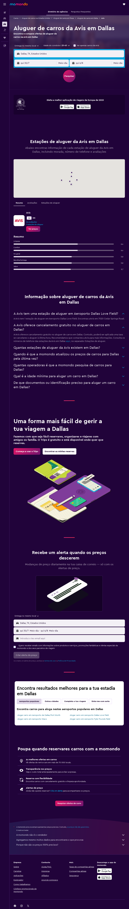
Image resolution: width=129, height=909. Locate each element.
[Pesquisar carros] (4, 24)
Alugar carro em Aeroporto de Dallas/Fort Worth (38, 715)
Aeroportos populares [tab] (29, 701)
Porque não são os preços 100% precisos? (70, 844)
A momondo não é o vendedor (70, 835)
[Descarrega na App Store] (83, 107)
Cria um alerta (56, 791)
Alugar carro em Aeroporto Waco (32, 719)
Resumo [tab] (19, 203)
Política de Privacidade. (67, 661)
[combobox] (27, 45)
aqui (68, 341)
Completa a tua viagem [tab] (75, 701)
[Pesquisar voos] (4, 12)
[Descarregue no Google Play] (104, 870)
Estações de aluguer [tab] (50, 203)
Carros (16, 18)
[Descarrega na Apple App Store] (104, 877)
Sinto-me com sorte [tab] (101, 701)
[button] (5, 4)
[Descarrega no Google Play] (67, 107)
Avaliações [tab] (32, 203)
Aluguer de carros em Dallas (87, 18)
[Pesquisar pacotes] (4, 30)
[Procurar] (4, 18)
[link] (33, 229)
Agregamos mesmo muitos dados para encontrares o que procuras (70, 840)
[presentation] (83, 107)
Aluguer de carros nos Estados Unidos (36, 18)
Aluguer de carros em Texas (63, 18)
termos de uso (49, 661)
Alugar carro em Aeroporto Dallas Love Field (89, 715)
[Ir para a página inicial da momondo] (19, 4)
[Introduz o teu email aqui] (72, 638)
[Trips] (4, 37)
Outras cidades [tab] (52, 701)
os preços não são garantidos (78, 827)
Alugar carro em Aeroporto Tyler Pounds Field (90, 719)
